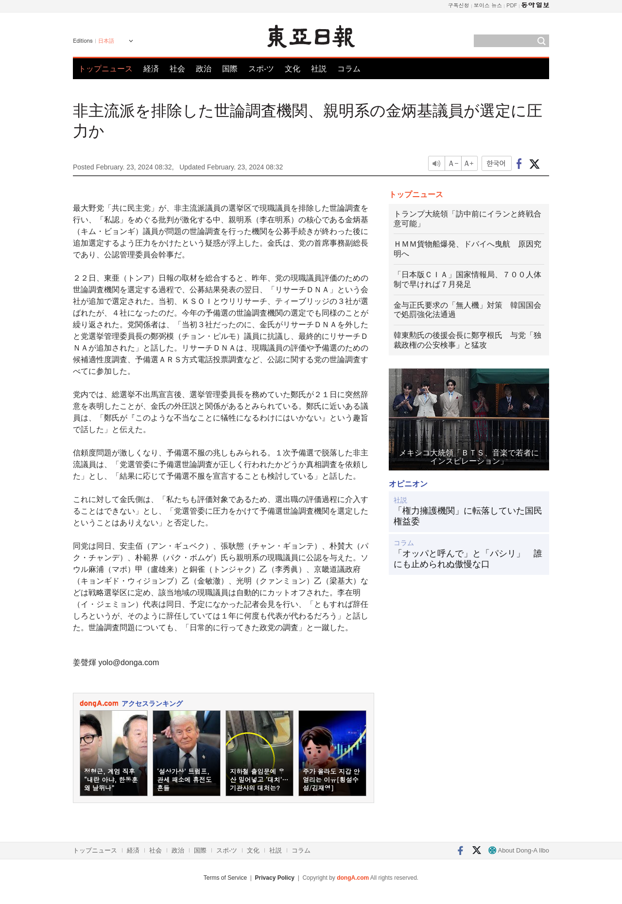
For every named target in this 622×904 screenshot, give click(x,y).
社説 (319, 69)
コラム (349, 69)
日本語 (106, 41)
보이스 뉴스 (488, 5)
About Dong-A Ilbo (518, 850)
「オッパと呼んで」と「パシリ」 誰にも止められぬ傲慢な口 (468, 559)
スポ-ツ (261, 69)
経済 (151, 69)
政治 (203, 69)
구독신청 (458, 5)
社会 (177, 69)
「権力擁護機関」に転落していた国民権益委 (468, 516)
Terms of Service (225, 877)
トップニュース (105, 69)
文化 (292, 69)
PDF (511, 5)
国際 (230, 69)
